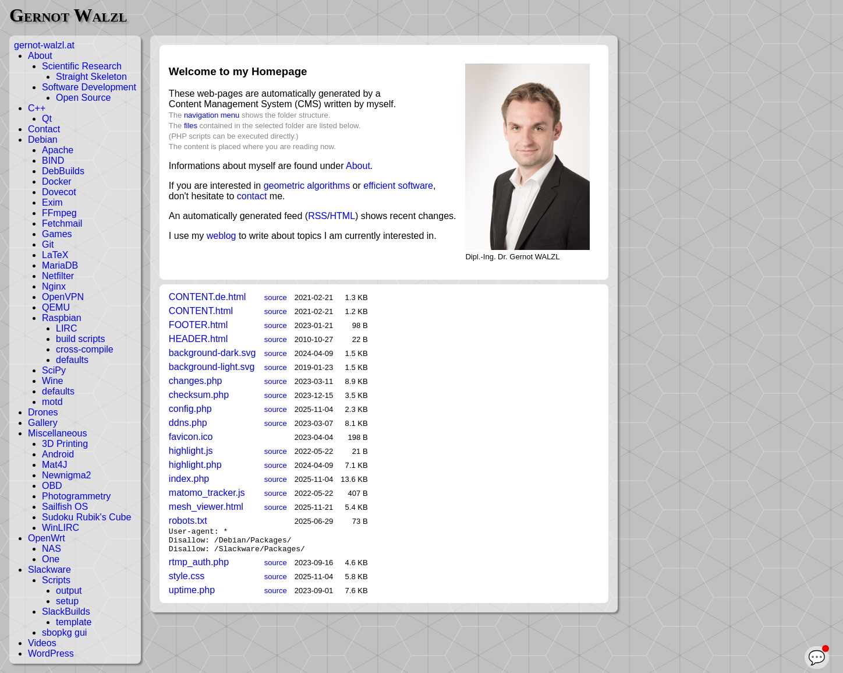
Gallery (43, 423)
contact (252, 196)
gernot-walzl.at (44, 45)
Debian (43, 140)
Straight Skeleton (91, 77)
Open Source (83, 98)
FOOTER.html (198, 325)
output (69, 591)
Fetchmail (62, 223)
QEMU (56, 307)
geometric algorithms (307, 186)
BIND (53, 160)
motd (52, 402)
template (73, 622)
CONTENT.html (201, 311)
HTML (342, 216)
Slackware (49, 570)
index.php (189, 479)
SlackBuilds (66, 611)
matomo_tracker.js (207, 493)
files (190, 125)
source (275, 297)
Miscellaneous (57, 433)
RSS (317, 216)
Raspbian (62, 318)
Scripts (56, 580)
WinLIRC (60, 528)
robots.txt (188, 521)
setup (67, 601)
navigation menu (211, 115)
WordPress (51, 653)
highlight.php (195, 465)
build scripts (80, 339)
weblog (221, 236)
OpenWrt (46, 538)
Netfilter (58, 276)
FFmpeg (59, 213)
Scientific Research (82, 66)
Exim (52, 202)
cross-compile (85, 349)
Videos (42, 643)
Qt (47, 119)
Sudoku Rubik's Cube (86, 517)
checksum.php (199, 395)
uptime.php (192, 595)
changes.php (195, 381)
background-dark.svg (212, 353)
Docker (57, 181)
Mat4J (55, 465)
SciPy (54, 370)
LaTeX (55, 255)
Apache (57, 150)
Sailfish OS (65, 507)
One (50, 559)
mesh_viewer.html (206, 507)
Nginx (54, 286)
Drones (43, 412)
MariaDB (60, 265)
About (40, 56)
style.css (186, 581)
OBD (52, 486)
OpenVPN (63, 297)
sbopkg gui (64, 632)
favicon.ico (191, 437)
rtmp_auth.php (199, 567)
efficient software (398, 186)
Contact (44, 129)
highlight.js (191, 451)
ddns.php (188, 423)
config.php (190, 409)
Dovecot (59, 192)
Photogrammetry (76, 496)
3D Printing (65, 444)
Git (48, 244)
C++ (36, 108)
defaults (72, 360)
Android (58, 454)
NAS (51, 549)
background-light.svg (212, 367)
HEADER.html (198, 339)
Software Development (89, 87)
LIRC (66, 328)
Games (57, 234)
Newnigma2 (66, 475)
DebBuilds (63, 171)
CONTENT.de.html (207, 297)
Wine (52, 381)
